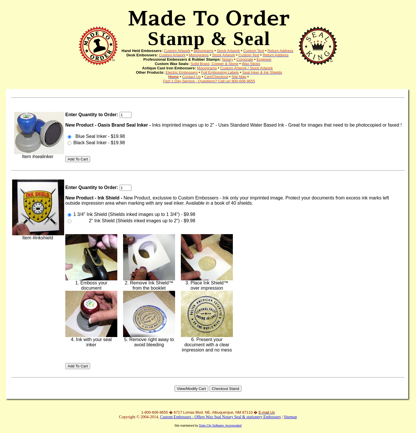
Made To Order (209, 27)
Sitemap (290, 417)
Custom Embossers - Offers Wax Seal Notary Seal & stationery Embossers (220, 417)
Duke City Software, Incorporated (220, 425)
